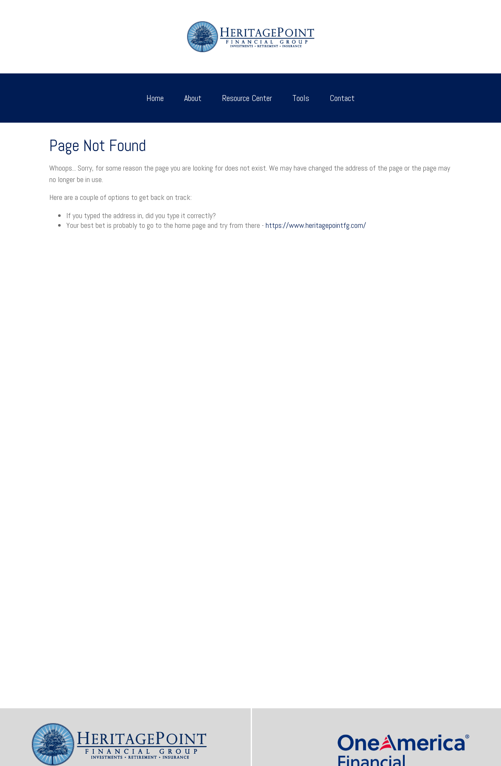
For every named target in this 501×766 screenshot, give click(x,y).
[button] (155, 98)
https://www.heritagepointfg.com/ (316, 225)
